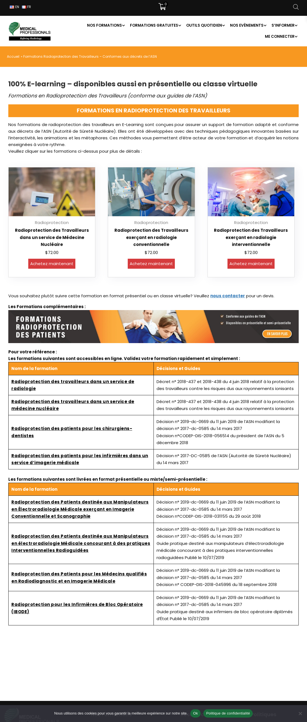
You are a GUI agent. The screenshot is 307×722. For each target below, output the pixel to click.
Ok (195, 713)
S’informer (283, 25)
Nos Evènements (246, 25)
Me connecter (280, 36)
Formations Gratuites (154, 25)
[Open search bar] (296, 7)
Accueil (13, 56)
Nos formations (104, 25)
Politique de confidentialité (228, 713)
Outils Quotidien (204, 25)
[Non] (300, 713)
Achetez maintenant (51, 263)
